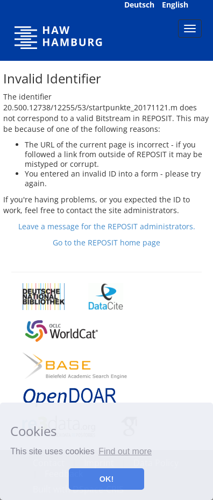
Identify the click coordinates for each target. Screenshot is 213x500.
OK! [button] (106, 479)
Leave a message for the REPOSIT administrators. (106, 226)
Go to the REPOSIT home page (106, 242)
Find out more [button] (125, 451)
